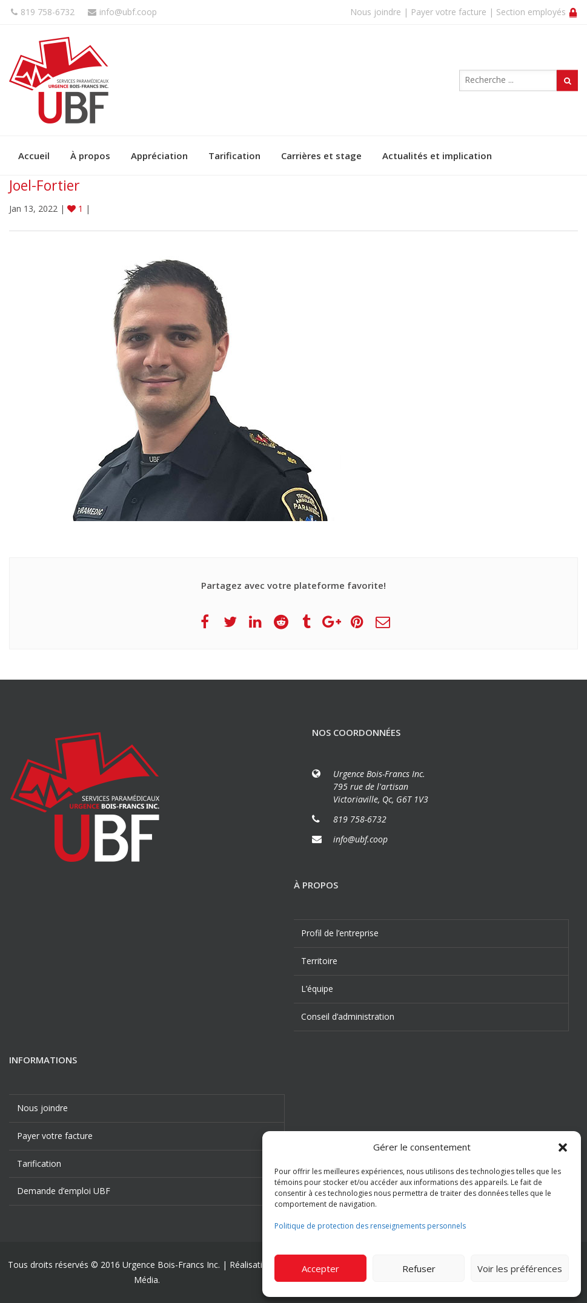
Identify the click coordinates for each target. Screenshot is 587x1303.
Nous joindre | (379, 12)
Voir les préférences (519, 1268)
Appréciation (159, 155)
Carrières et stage (321, 155)
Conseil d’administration (347, 1016)
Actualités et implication (437, 155)
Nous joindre (42, 1108)
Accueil (34, 155)
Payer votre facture (55, 1135)
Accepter (320, 1268)
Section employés (537, 12)
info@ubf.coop (122, 12)
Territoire (319, 961)
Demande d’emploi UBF (63, 1190)
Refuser (419, 1268)
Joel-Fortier (44, 185)
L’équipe (317, 988)
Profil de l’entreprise (340, 933)
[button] (563, 1147)
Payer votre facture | (452, 12)
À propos (90, 155)
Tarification (234, 155)
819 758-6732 (43, 12)
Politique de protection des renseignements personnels (370, 1226)
